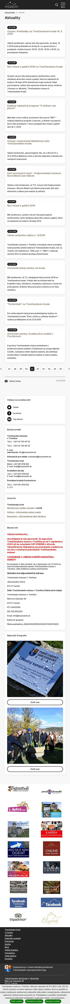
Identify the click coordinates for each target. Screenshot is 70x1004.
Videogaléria (10, 956)
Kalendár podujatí (13, 938)
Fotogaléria (10, 953)
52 (38, 369)
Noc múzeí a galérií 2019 (21, 205)
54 (49, 369)
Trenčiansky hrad (12, 929)
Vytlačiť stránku (13, 381)
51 (32, 369)
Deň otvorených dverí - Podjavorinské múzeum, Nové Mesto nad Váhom (34, 174)
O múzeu (9, 932)
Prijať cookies (16, 1001)
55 (55, 369)
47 (9, 369)
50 (26, 369)
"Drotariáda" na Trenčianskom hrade (28, 304)
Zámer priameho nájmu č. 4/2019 (26, 235)
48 (15, 369)
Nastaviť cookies (53, 1001)
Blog (7, 947)
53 (44, 369)
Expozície (9, 941)
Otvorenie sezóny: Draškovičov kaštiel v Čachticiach (30, 335)
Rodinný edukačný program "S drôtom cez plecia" (31, 107)
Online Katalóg (11, 950)
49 (21, 369)
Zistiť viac (35, 702)
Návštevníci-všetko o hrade (20, 508)
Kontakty (9, 959)
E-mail (10, 487)
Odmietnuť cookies (34, 1001)
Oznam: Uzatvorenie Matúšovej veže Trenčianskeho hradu (28, 142)
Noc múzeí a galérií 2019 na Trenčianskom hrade (35, 66)
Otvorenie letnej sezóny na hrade (26, 268)
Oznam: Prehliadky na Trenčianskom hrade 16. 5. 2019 (35, 32)
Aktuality (9, 935)
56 (61, 369)
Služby (8, 944)
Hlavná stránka (10, 12)
